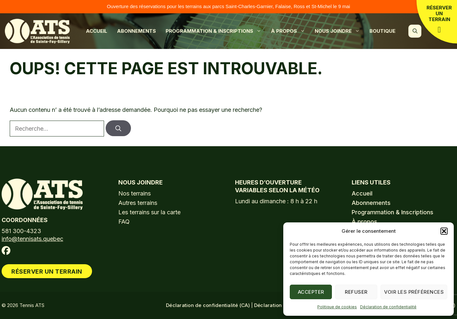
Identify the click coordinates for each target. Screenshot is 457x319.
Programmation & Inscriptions (217, 31)
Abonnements (136, 31)
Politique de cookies (337, 306)
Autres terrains (137, 202)
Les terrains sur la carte (149, 212)
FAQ (124, 221)
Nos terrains (134, 193)
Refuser (356, 292)
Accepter (311, 292)
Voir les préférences (414, 292)
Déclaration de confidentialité (388, 306)
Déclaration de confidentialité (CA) (208, 305)
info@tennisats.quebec (32, 238)
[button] (444, 231)
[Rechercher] (118, 128)
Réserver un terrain (439, 19)
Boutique (382, 31)
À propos (291, 31)
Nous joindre (340, 31)
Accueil (96, 31)
